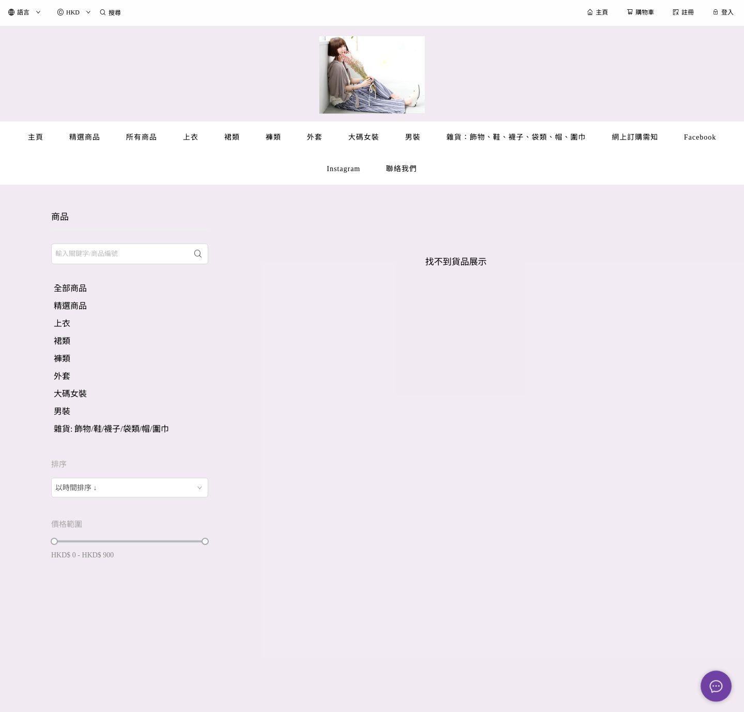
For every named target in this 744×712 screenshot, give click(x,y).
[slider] (54, 541)
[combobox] (129, 487)
